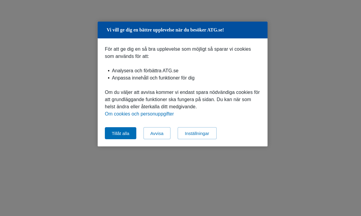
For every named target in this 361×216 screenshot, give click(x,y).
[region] (183, 84)
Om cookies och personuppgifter (139, 113)
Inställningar (197, 133)
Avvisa (157, 133)
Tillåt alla (120, 133)
